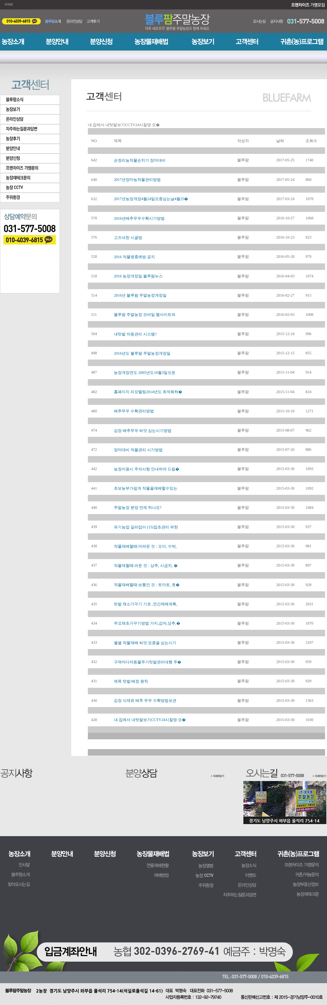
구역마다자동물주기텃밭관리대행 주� (147, 662)
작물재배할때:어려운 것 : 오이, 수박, (145, 546)
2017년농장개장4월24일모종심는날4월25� (151, 199)
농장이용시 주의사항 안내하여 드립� (146, 469)
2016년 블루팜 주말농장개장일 (140, 295)
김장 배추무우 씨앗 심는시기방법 (142, 430)
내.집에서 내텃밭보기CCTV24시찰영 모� (150, 719)
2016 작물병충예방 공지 (134, 257)
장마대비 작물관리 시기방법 (138, 450)
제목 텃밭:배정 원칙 (131, 681)
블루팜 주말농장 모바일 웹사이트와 (144, 314)
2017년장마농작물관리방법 (137, 179)
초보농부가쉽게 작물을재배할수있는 (145, 488)
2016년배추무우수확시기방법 (139, 218)
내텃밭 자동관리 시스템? (135, 334)
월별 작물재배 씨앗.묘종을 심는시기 (145, 643)
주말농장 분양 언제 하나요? (137, 507)
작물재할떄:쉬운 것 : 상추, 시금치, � (146, 565)
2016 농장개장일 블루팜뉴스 (138, 276)
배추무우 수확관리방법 (134, 411)
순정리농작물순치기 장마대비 (140, 160)
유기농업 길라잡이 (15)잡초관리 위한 (146, 527)
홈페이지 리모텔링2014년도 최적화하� (148, 392)
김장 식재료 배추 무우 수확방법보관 (145, 700)
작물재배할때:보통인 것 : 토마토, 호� (147, 585)
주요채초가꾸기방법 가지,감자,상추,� (147, 623)
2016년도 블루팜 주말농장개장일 (142, 353)
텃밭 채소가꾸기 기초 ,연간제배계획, (145, 604)
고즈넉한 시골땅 (128, 237)
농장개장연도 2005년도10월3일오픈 (144, 372)
